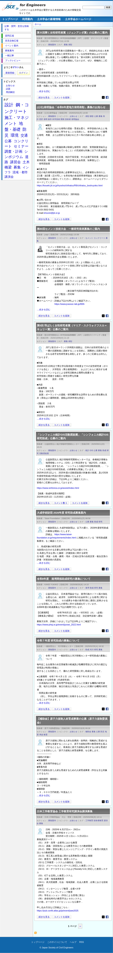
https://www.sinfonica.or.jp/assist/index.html (58, 488)
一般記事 (9, 55)
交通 (24, 135)
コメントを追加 (61, 97)
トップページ (10, 19)
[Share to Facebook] (107, 97)
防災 (102, 731)
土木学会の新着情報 (49, 19)
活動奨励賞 (44, 453)
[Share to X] (103, 97)
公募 (96, 116)
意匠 (41, 119)
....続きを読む (43, 91)
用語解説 (10, 92)
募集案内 (52, 44)
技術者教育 (98, 820)
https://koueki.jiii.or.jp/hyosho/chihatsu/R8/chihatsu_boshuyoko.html (70, 185)
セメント (89, 238)
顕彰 (92, 116)
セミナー (21, 146)
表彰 (70, 44)
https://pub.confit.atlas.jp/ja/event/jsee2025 (57, 911)
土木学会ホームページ (78, 19)
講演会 (9, 176)
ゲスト (16, 67)
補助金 (88, 731)
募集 (66, 44)
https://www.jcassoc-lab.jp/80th (69, 304)
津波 (41, 735)
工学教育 (89, 820)
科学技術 (56, 119)
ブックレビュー (12, 60)
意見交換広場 (11, 41)
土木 (26, 162)
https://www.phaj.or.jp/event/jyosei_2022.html (59, 624)
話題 (8, 89)
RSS (81, 942)
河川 (92, 649)
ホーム (38, 24)
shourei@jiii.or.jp (52, 213)
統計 (87, 450)
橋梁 (8, 167)
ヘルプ (73, 942)
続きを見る (44, 97)
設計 (9, 104)
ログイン (23, 73)
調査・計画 (13, 151)
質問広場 (9, 36)
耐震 (45, 735)
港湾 (87, 588)
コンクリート (99, 238)
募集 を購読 (36, 933)
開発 (62, 119)
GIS (91, 450)
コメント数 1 (60, 503)
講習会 (15, 162)
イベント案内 (11, 45)
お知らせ (73, 116)
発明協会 (75, 119)
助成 (104, 450)
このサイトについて (57, 942)
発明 (45, 119)
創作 (50, 119)
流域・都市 (20, 172)
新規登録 (9, 73)
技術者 (68, 119)
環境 (15, 135)
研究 (100, 522)
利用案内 (27, 19)
